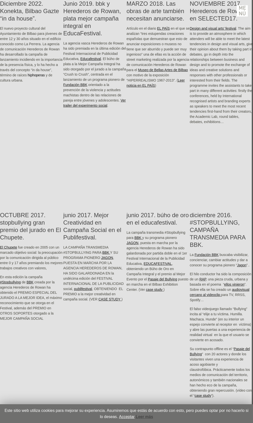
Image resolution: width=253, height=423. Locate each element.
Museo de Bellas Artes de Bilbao (163, 70)
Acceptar (127, 417)
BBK (29, 282)
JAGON (107, 258)
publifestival (83, 289)
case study (155, 290)
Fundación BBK (75, 85)
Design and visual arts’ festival (213, 28)
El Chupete (8, 247)
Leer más (144, 417)
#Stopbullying (10, 282)
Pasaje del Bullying (162, 279)
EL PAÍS (163, 28)
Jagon (241, 265)
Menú (242, 10)
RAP (202, 279)
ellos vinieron (234, 284)
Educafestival (90, 59)
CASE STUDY (109, 299)
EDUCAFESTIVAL (158, 264)
